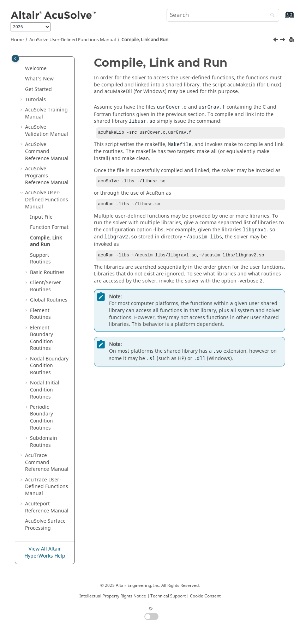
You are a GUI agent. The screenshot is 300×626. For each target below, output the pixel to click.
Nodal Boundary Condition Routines (49, 365)
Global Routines (48, 300)
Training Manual (46, 113)
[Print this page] (292, 40)
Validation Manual (46, 130)
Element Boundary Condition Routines (41, 338)
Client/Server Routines (45, 286)
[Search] (271, 16)
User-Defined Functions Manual (72, 40)
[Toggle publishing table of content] (15, 58)
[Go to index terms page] (282, 18)
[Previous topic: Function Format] (276, 40)
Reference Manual (46, 507)
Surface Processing (45, 524)
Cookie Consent (205, 596)
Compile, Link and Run (144, 40)
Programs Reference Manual (46, 175)
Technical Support (168, 596)
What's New (39, 79)
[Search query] (223, 15)
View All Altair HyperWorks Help (44, 552)
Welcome (36, 68)
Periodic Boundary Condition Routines (41, 417)
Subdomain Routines (43, 441)
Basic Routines (47, 272)
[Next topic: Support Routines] (283, 40)
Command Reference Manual (46, 151)
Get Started (38, 89)
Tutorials (35, 99)
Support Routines (40, 258)
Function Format (49, 227)
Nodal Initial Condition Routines (44, 389)
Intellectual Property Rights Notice (112, 596)
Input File (41, 217)
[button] (22, 68)
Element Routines (40, 314)
